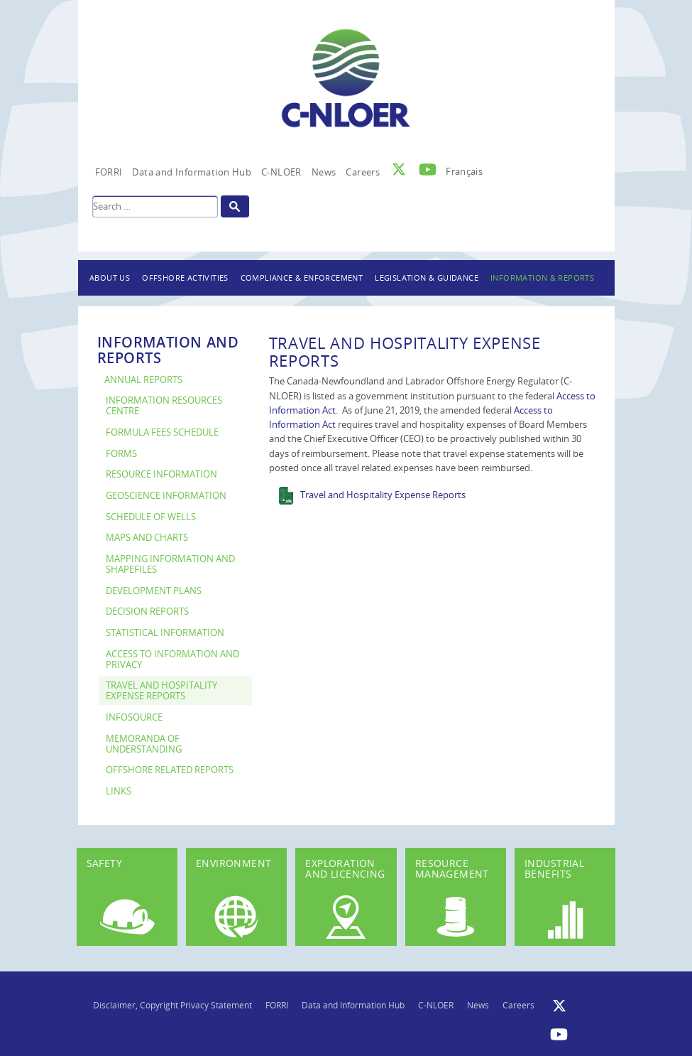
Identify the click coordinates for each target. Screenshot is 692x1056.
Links (118, 791)
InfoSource (134, 717)
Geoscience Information (166, 496)
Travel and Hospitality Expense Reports (161, 690)
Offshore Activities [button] (185, 277)
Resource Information (161, 474)
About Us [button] (109, 277)
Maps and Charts (147, 538)
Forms (121, 454)
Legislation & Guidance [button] (426, 277)
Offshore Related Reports (170, 770)
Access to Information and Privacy (172, 659)
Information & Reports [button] (542, 277)
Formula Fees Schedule (162, 432)
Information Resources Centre (164, 405)
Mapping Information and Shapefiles (170, 564)
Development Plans (154, 591)
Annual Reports (143, 380)
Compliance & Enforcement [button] (302, 277)
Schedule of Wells (151, 517)
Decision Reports (147, 611)
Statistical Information (165, 633)
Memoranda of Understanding (144, 744)
